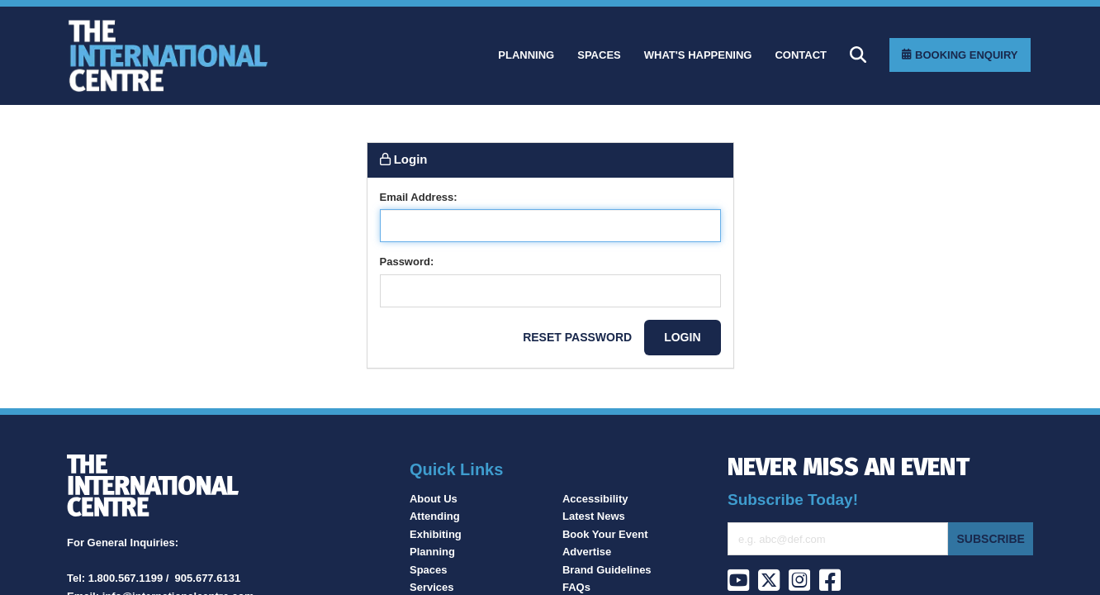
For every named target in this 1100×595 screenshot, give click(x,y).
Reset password (577, 337)
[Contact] (801, 55)
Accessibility (595, 499)
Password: (407, 261)
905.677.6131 (208, 578)
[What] (698, 55)
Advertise (586, 551)
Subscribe (990, 538)
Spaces (429, 570)
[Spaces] (599, 55)
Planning (432, 551)
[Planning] (526, 55)
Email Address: (419, 197)
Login (682, 337)
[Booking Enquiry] (959, 55)
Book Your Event (605, 534)
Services (432, 587)
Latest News (593, 516)
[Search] (858, 54)
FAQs (576, 587)
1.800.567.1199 (125, 578)
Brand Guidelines (607, 570)
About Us (434, 499)
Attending (435, 516)
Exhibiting (436, 534)
